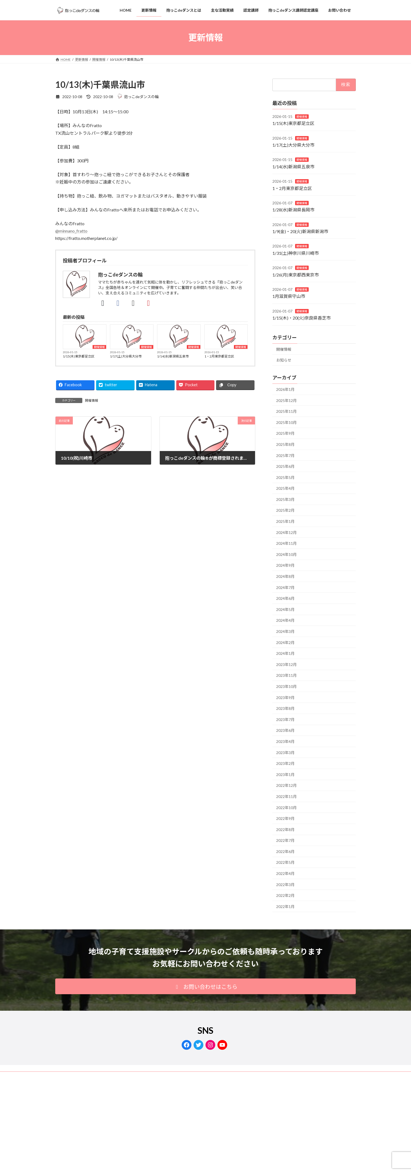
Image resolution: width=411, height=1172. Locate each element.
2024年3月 (285, 631)
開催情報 (99, 347)
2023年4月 (285, 741)
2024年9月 (285, 565)
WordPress (157, 1137)
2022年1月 (285, 906)
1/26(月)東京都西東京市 (295, 274)
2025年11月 (286, 411)
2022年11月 (286, 796)
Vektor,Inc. (254, 1137)
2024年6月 (285, 598)
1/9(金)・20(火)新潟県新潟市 (300, 231)
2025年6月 (285, 466)
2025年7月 (285, 455)
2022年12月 (286, 785)
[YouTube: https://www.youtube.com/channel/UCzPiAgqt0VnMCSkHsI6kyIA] (222, 1045)
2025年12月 (286, 400)
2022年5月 (285, 862)
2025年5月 (285, 477)
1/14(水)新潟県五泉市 (173, 356)
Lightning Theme (185, 1137)
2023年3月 (285, 752)
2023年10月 (286, 686)
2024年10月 (286, 554)
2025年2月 (285, 510)
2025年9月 (285, 433)
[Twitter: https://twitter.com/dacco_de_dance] (198, 1045)
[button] (205, 986)
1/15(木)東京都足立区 (78, 356)
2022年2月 (285, 895)
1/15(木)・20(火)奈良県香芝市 (301, 317)
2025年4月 (285, 488)
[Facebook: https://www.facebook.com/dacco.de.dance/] (186, 1045)
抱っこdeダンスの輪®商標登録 (126, 1076)
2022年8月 (285, 829)
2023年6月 (285, 730)
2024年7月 (285, 587)
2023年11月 (286, 675)
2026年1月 (285, 389)
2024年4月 (285, 620)
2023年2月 (285, 763)
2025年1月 (285, 521)
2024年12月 (286, 532)
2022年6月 (285, 851)
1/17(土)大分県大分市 (126, 356)
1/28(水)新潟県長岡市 (293, 209)
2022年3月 (285, 884)
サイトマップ (169, 1076)
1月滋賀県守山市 (288, 296)
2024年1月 (285, 653)
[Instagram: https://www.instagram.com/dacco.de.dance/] (210, 1045)
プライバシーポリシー (76, 1076)
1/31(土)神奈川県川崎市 (295, 253)
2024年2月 (285, 642)
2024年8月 (285, 576)
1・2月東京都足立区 (219, 356)
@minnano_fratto (71, 230)
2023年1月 (285, 774)
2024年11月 (286, 543)
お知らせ (283, 360)
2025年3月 (285, 499)
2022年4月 (285, 873)
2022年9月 (285, 818)
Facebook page (308, 1114)
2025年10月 (286, 422)
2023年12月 (286, 664)
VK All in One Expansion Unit (221, 1137)
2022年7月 (285, 840)
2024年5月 (285, 609)
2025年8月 (285, 444)
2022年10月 (286, 807)
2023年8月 (285, 708)
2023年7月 (285, 719)
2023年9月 (285, 697)
